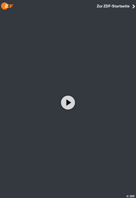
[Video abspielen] (68, 103)
